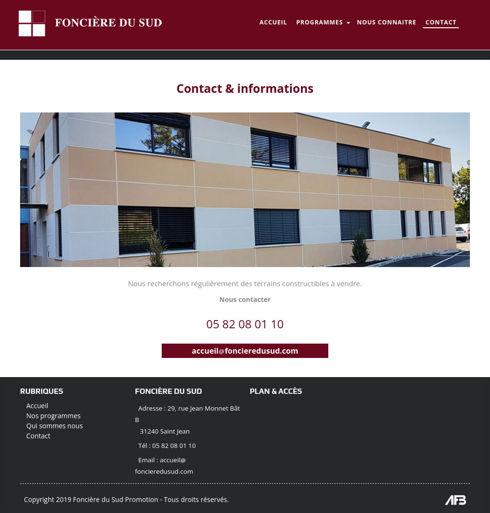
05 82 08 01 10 (245, 324)
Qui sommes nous (54, 425)
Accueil (37, 405)
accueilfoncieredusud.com (245, 351)
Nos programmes (53, 415)
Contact (38, 435)
